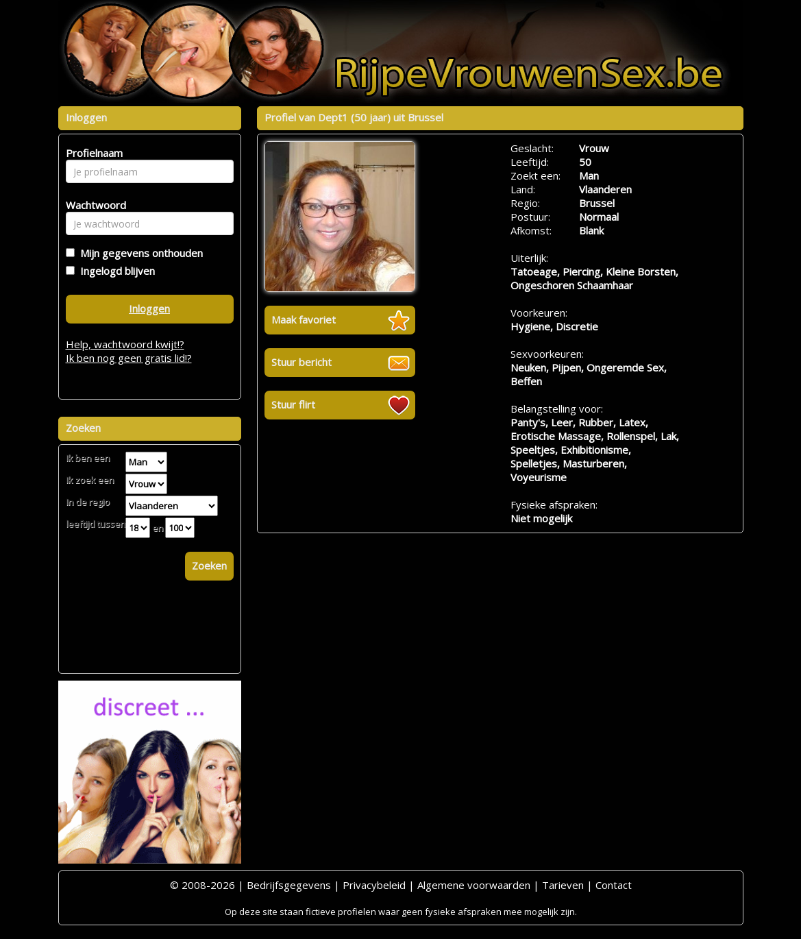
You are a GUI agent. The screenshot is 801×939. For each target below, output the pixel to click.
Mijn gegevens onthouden (139, 253)
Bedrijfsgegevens (289, 885)
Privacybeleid (374, 885)
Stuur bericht (301, 362)
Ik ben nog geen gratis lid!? (129, 358)
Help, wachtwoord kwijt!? (125, 344)
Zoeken (209, 565)
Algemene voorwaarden (473, 885)
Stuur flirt (293, 404)
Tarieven (563, 885)
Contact (613, 885)
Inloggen (149, 308)
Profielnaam (92, 153)
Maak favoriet (303, 319)
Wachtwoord (92, 205)
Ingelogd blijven (115, 271)
